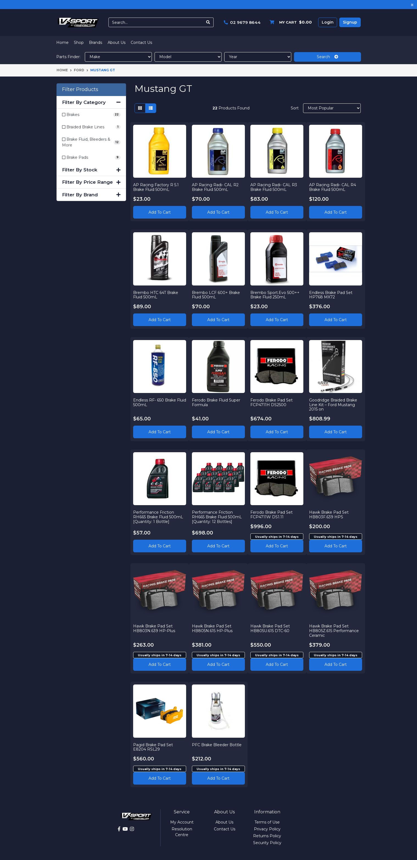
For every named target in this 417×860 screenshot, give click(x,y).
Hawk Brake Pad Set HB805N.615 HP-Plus (212, 628)
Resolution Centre (182, 832)
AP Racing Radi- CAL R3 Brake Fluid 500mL (274, 187)
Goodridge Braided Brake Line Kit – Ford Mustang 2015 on (333, 404)
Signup (350, 22)
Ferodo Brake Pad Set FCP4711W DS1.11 (272, 514)
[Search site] (208, 22)
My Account (182, 822)
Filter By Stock (91, 169)
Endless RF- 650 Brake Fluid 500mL (154, 402)
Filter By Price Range (91, 182)
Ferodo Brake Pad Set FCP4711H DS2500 (272, 402)
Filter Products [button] (80, 89)
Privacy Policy (267, 829)
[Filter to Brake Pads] (91, 157)
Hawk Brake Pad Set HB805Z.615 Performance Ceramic (334, 631)
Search (327, 56)
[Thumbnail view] (140, 108)
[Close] (412, 4)
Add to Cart (160, 212)
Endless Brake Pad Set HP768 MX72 (331, 294)
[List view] (150, 108)
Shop (79, 42)
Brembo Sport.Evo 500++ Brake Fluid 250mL (275, 294)
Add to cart (277, 545)
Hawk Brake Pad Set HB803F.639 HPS (329, 514)
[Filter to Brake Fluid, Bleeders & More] (91, 142)
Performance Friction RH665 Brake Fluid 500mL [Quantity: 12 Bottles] (217, 517)
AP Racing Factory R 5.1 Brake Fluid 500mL (156, 187)
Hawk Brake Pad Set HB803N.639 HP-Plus (154, 628)
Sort (295, 108)
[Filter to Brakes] (91, 115)
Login (328, 22)
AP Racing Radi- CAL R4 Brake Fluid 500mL (332, 187)
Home (62, 42)
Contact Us (141, 42)
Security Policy (267, 842)
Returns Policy (267, 835)
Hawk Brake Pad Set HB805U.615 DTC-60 (270, 628)
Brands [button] (95, 42)
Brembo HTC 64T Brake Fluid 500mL (155, 294)
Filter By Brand (91, 194)
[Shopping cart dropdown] (289, 22)
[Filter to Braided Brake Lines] (91, 127)
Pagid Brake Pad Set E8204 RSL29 (153, 747)
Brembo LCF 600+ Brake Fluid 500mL (216, 294)
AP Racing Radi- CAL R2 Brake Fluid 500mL (215, 187)
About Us (116, 42)
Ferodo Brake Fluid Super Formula (216, 402)
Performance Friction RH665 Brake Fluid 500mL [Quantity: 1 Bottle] (158, 517)
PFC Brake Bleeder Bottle (217, 744)
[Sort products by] (332, 108)
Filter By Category (91, 102)
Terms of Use (267, 822)
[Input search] (155, 22)
